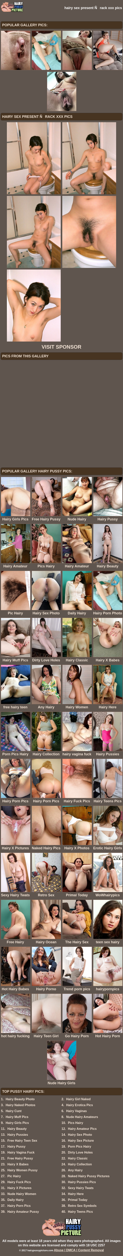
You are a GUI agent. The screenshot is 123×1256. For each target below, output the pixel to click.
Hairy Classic (78, 1158)
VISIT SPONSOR (61, 347)
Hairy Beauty (17, 1128)
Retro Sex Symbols (82, 1205)
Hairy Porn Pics (19, 1205)
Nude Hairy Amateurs (82, 1117)
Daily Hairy (15, 1200)
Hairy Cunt (14, 1111)
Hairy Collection (80, 1164)
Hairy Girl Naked (78, 1099)
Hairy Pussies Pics (82, 1182)
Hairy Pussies (17, 1134)
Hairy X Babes (18, 1164)
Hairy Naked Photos (20, 1105)
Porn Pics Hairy (79, 1146)
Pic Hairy (14, 1176)
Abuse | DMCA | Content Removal (79, 1250)
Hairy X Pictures (19, 1188)
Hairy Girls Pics (17, 1123)
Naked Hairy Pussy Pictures (89, 1176)
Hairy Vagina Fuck (21, 1152)
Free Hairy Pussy (20, 1158)
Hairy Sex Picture (81, 1140)
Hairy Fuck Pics (19, 1182)
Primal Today (77, 1200)
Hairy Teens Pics (80, 1211)
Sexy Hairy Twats (81, 1188)
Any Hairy (75, 1170)
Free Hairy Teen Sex (22, 1140)
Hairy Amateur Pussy (23, 1211)
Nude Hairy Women (21, 1194)
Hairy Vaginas (76, 1111)
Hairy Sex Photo (80, 1134)
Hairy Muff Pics (17, 1117)
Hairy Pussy (16, 1146)
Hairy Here (76, 1194)
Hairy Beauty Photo (20, 1099)
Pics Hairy (75, 1123)
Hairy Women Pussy (22, 1170)
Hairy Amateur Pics (82, 1128)
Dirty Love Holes (80, 1152)
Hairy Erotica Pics (79, 1105)
